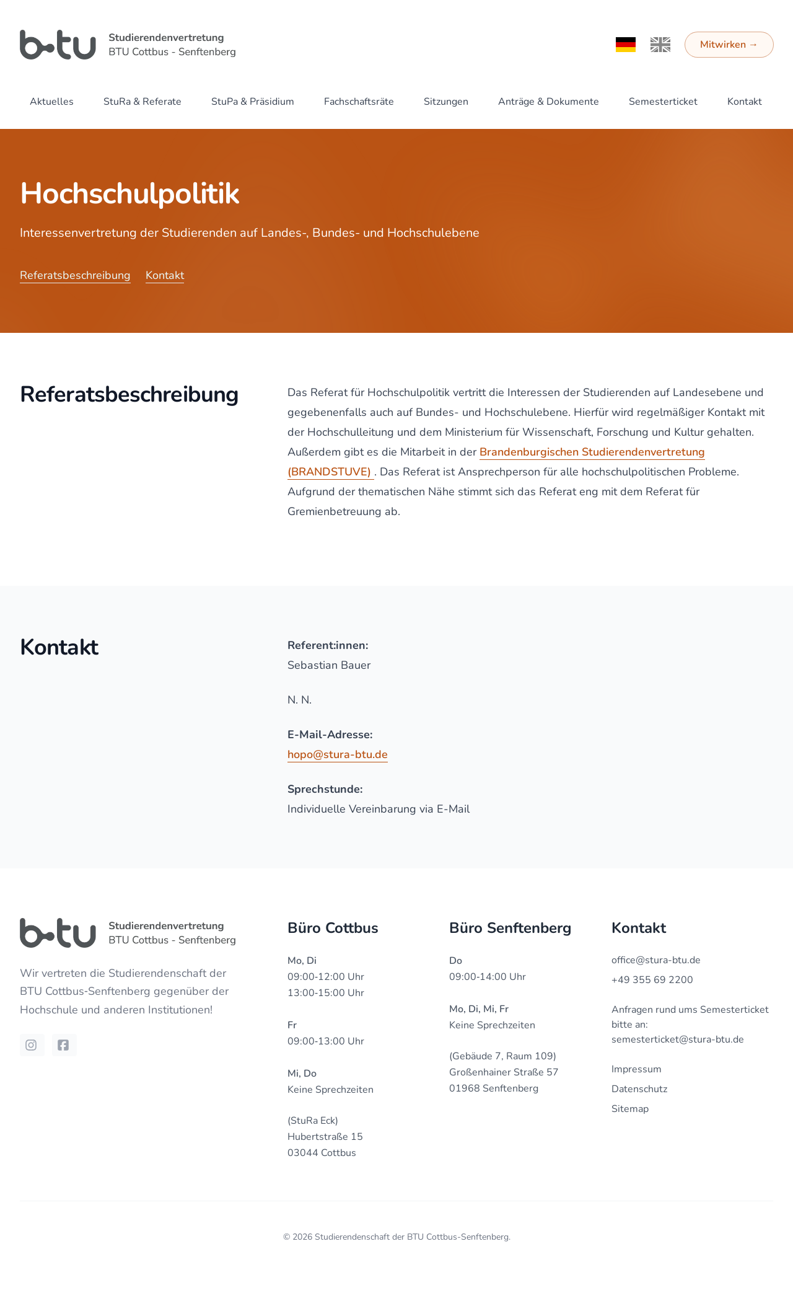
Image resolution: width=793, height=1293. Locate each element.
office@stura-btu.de (656, 960)
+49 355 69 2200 (652, 980)
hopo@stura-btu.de (337, 754)
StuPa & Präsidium (252, 101)
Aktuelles (52, 101)
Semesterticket (663, 101)
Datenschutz (639, 1089)
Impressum (636, 1069)
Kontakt (744, 101)
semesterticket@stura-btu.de (677, 1039)
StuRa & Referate (142, 101)
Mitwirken (729, 44)
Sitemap (630, 1109)
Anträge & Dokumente (548, 101)
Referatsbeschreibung (75, 275)
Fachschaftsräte (359, 101)
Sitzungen (446, 101)
